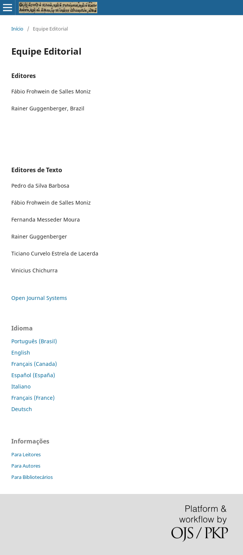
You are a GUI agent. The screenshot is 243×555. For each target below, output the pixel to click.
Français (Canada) (34, 363)
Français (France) (33, 397)
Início (17, 28)
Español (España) (33, 375)
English (20, 352)
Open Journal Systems (39, 297)
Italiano (21, 386)
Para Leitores (26, 454)
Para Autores (25, 465)
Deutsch (21, 409)
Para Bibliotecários (32, 477)
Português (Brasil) (34, 341)
